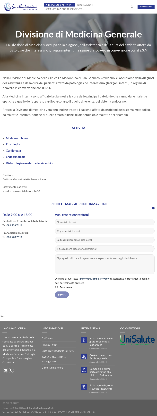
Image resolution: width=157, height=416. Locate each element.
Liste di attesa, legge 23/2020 (58, 350)
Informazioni (86, 4)
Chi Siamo (47, 338)
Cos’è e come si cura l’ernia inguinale (100, 357)
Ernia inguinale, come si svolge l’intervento (101, 387)
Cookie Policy (10, 403)
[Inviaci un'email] (5, 370)
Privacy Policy (49, 344)
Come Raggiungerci (52, 367)
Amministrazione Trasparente (64, 9)
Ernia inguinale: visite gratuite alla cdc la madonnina (101, 341)
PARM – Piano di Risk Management (54, 359)
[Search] (132, 6)
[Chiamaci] (11, 370)
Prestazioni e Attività (59, 4)
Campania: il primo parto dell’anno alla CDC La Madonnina (100, 371)
